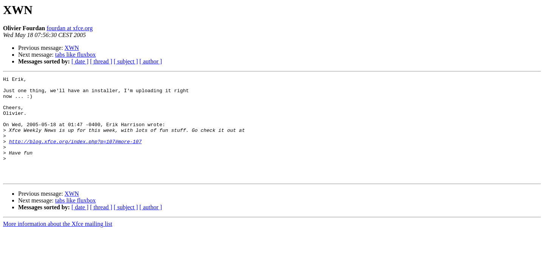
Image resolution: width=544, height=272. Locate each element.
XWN (72, 48)
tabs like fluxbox (75, 54)
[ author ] (150, 61)
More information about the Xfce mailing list (57, 244)
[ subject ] (126, 61)
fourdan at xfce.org (69, 28)
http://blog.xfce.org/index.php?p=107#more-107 (75, 154)
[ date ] (79, 61)
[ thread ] (101, 61)
